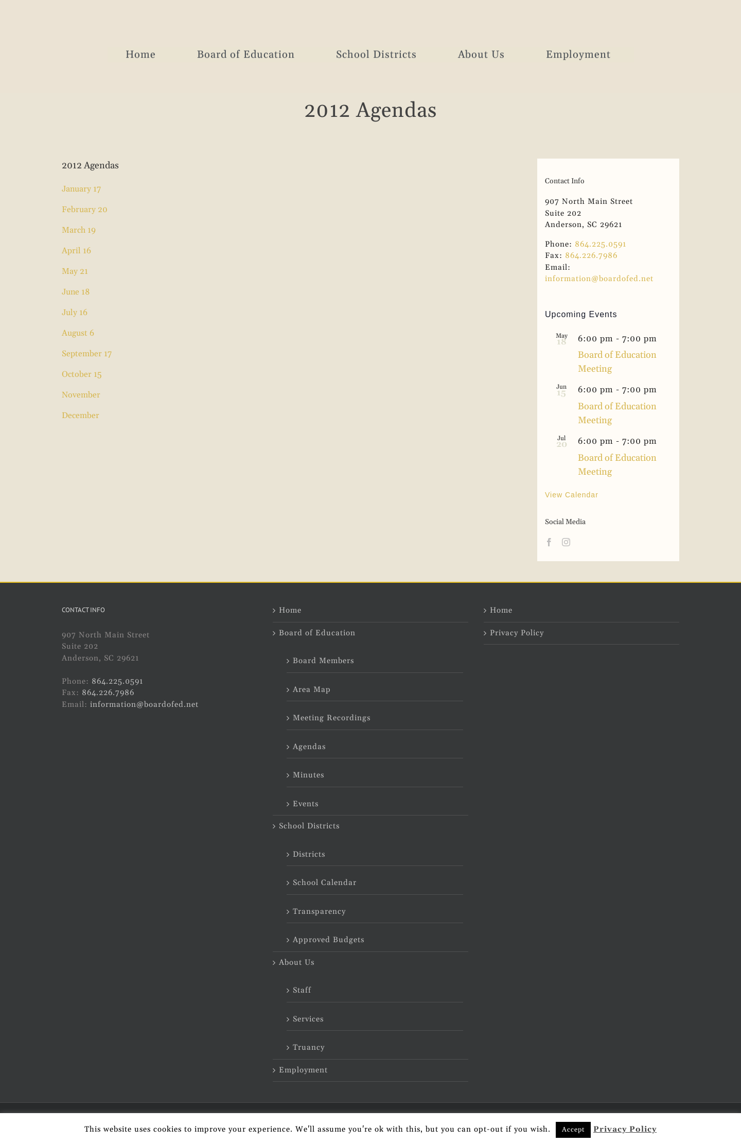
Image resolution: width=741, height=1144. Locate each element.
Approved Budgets (328, 940)
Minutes (308, 775)
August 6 (78, 333)
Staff (302, 990)
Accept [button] (573, 1129)
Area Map (312, 690)
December (80, 415)
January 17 (81, 189)
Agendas (309, 747)
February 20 (85, 209)
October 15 (81, 374)
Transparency (319, 911)
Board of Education (317, 633)
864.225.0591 (600, 244)
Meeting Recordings (331, 718)
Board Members (323, 661)
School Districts (309, 826)
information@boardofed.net (599, 279)
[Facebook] (549, 542)
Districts (309, 854)
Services (308, 1019)
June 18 (76, 292)
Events (306, 804)
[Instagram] (566, 542)
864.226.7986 (591, 256)
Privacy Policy (517, 633)
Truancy (309, 1047)
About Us (296, 962)
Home (290, 610)
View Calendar (571, 495)
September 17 (87, 354)
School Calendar (325, 883)
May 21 (75, 271)
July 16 (74, 312)
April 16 (76, 251)
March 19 (79, 230)
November (81, 395)
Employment (303, 1070)
